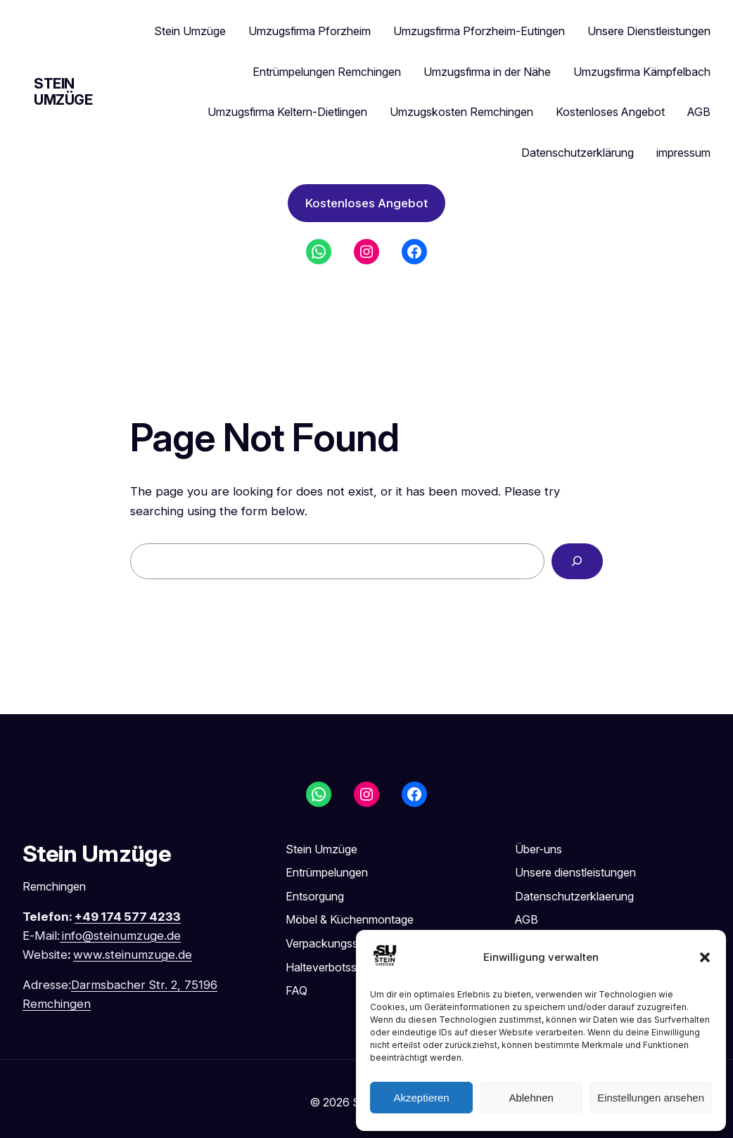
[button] (705, 957)
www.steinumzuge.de (132, 955)
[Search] (577, 561)
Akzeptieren (421, 1098)
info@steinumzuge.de (121, 936)
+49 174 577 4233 (128, 917)
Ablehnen (531, 1098)
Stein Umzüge (63, 91)
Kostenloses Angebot (366, 203)
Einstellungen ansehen (650, 1098)
